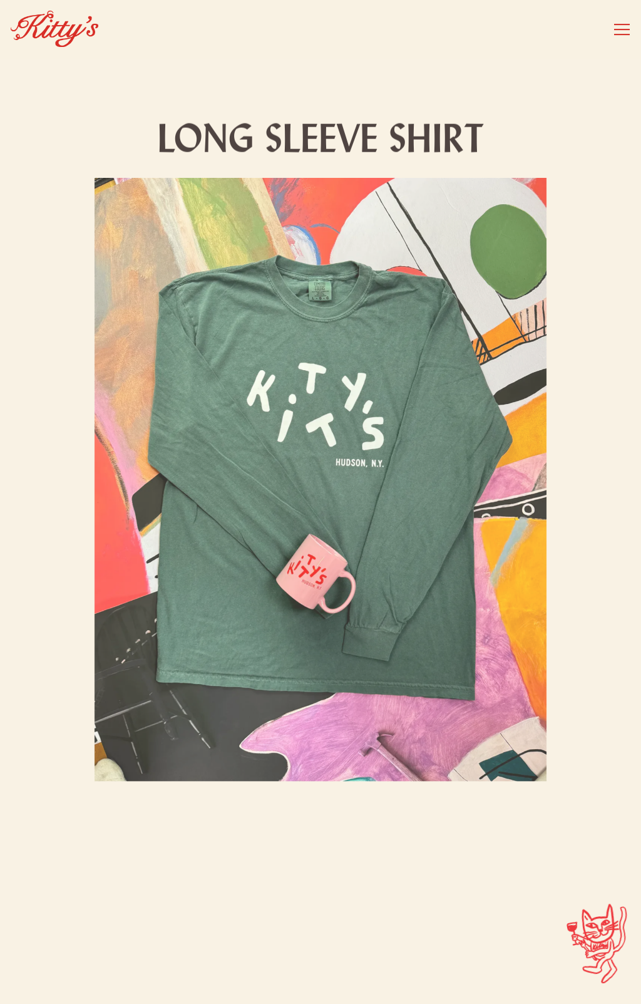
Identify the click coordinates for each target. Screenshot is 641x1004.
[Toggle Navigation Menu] (622, 29)
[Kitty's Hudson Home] (54, 29)
